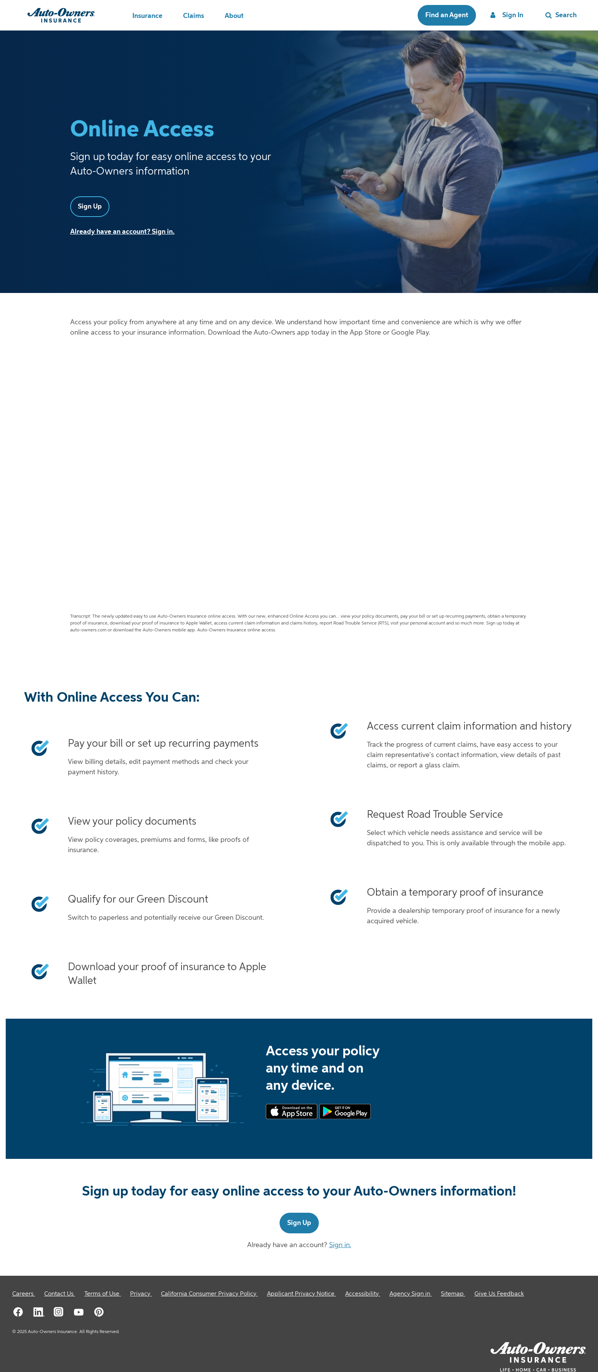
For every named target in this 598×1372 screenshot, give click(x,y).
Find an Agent (446, 15)
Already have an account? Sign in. (122, 231)
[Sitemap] (453, 1294)
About (234, 16)
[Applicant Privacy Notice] (301, 1294)
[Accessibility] (362, 1294)
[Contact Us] (59, 1294)
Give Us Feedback (499, 1294)
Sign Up (90, 206)
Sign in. (340, 1245)
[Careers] (23, 1294)
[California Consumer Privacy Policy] (209, 1294)
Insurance (147, 16)
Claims (193, 16)
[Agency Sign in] (410, 1294)
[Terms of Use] (102, 1294)
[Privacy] (141, 1294)
